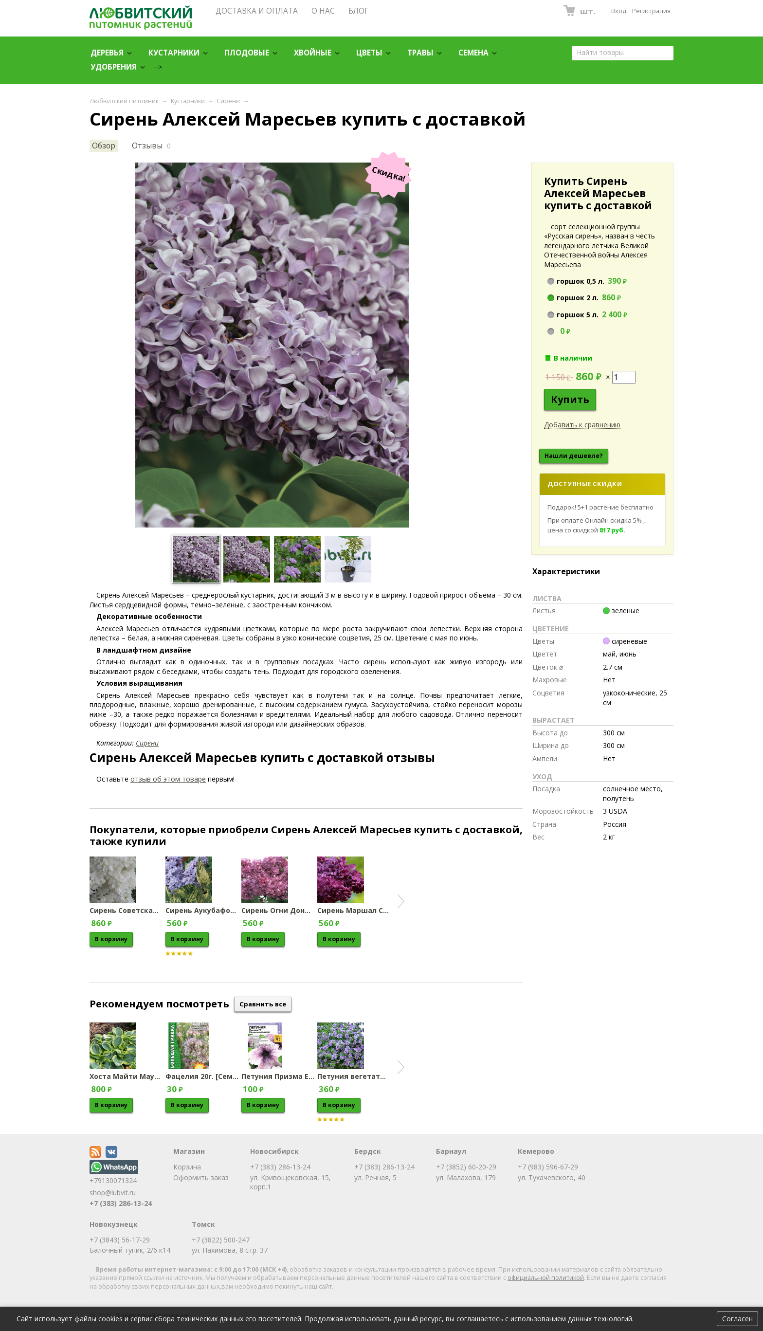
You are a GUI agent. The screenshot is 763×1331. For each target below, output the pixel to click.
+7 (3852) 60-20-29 (466, 1166)
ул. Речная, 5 (375, 1177)
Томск (203, 1224)
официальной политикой (546, 1278)
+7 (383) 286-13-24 (121, 1203)
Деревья (107, 53)
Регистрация (651, 11)
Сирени (228, 101)
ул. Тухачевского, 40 (551, 1177)
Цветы (369, 53)
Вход (618, 11)
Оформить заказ (201, 1177)
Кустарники (174, 53)
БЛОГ (358, 11)
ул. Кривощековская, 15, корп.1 (290, 1182)
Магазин (189, 1151)
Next (401, 901)
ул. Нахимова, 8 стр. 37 (230, 1250)
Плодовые (246, 53)
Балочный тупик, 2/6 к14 (130, 1250)
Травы (420, 53)
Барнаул (451, 1151)
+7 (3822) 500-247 (221, 1239)
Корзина (187, 1166)
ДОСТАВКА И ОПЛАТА (257, 11)
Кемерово (536, 1151)
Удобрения (114, 67)
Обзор (103, 146)
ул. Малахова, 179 (466, 1177)
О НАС (323, 11)
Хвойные (312, 53)
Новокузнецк (114, 1224)
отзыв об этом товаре (168, 779)
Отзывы (147, 146)
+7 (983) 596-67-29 (548, 1166)
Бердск (367, 1151)
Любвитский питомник (124, 101)
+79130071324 (114, 1175)
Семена (473, 53)
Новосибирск (274, 1151)
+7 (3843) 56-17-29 (120, 1239)
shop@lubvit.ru (113, 1192)
